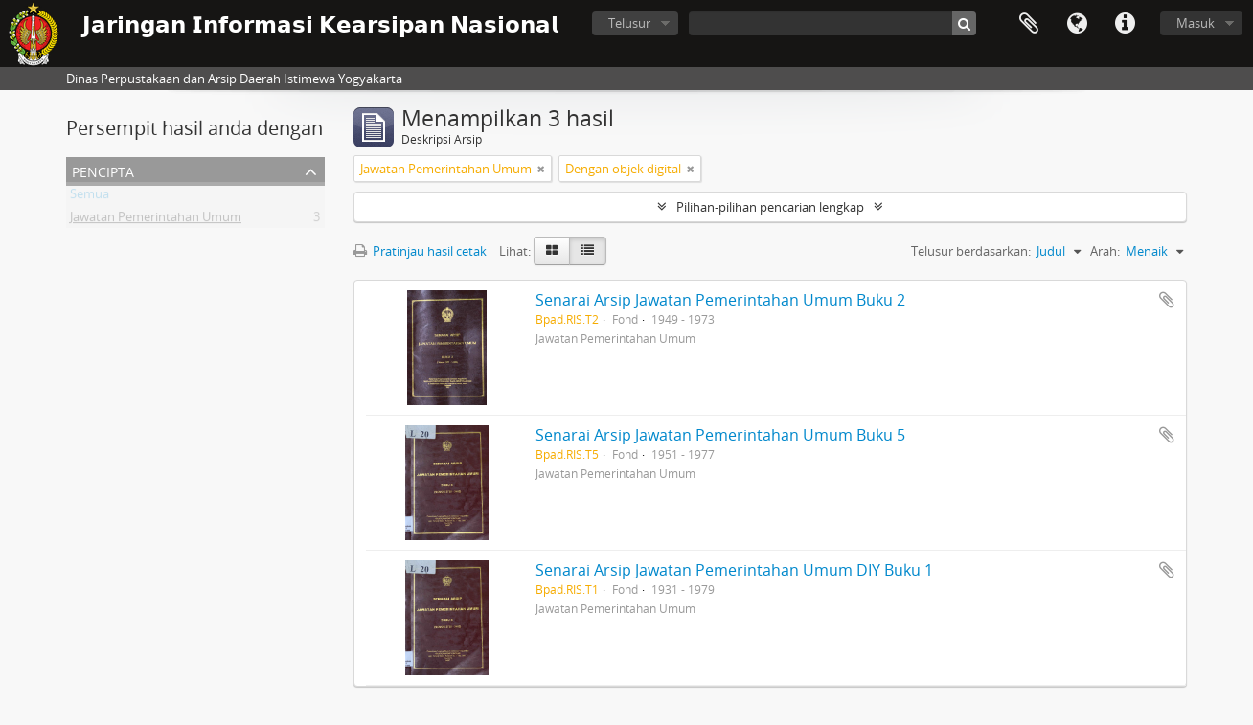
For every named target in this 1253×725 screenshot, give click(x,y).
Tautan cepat (1125, 24)
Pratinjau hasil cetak (420, 251)
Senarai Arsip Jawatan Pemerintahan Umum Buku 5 (720, 434)
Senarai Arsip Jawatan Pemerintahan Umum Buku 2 (720, 299)
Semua (89, 197)
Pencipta (103, 170)
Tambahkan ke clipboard (1166, 299)
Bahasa (1077, 24)
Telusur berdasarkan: (971, 251)
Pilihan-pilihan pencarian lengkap (770, 206)
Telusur (629, 23)
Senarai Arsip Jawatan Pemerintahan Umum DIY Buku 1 (734, 569)
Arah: (1105, 251)
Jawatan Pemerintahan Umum (155, 220)
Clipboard (1029, 24)
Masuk (1195, 23)
